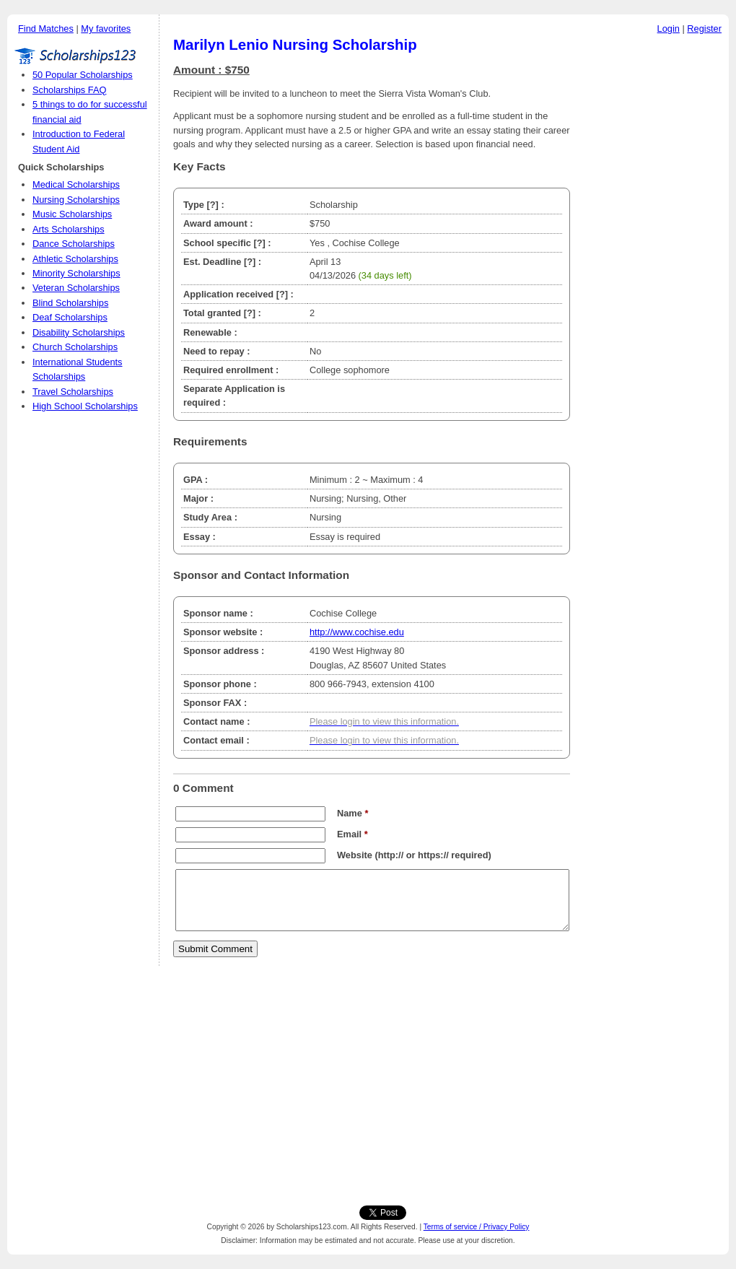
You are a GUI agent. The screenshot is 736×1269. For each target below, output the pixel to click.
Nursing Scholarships (76, 199)
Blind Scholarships (70, 302)
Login (668, 28)
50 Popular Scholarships (82, 74)
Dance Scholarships (73, 243)
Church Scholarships (75, 346)
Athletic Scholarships (75, 258)
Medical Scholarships (76, 184)
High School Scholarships (85, 406)
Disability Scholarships (78, 332)
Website (354, 855)
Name (352, 813)
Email (352, 834)
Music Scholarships (72, 214)
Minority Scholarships (76, 273)
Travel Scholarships (72, 391)
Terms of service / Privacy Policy (477, 1227)
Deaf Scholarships (70, 317)
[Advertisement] (653, 259)
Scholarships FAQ (69, 89)
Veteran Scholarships (76, 287)
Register (704, 28)
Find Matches (46, 28)
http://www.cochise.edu (357, 632)
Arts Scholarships (68, 229)
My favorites (106, 28)
